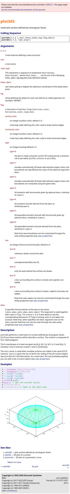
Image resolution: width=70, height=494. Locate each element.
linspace (10, 369)
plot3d (8, 455)
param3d (9, 457)
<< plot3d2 (5, 466)
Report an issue (14, 462)
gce (6, 383)
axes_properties (45, 236)
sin (17, 376)
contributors (11, 490)
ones (17, 378)
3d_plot (35, 466)
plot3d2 (8, 452)
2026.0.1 (49, 4)
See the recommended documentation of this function (23, 9)
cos (8, 374)
